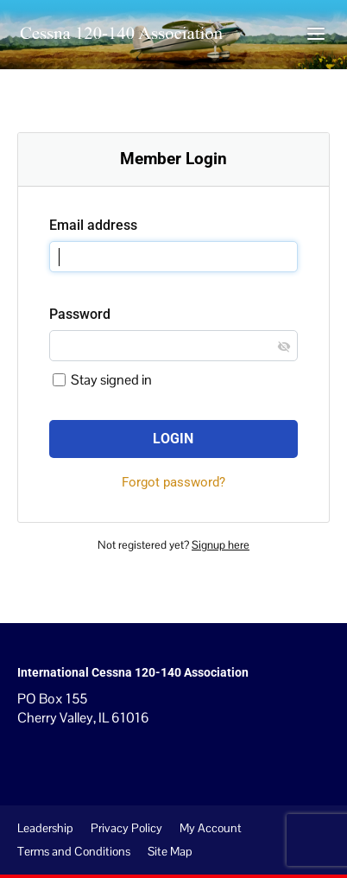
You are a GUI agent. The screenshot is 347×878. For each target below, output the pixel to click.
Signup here (220, 545)
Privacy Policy (126, 828)
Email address (93, 225)
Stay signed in (102, 380)
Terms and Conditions (73, 851)
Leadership (45, 828)
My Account (211, 828)
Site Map (170, 851)
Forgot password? (173, 482)
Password (79, 314)
